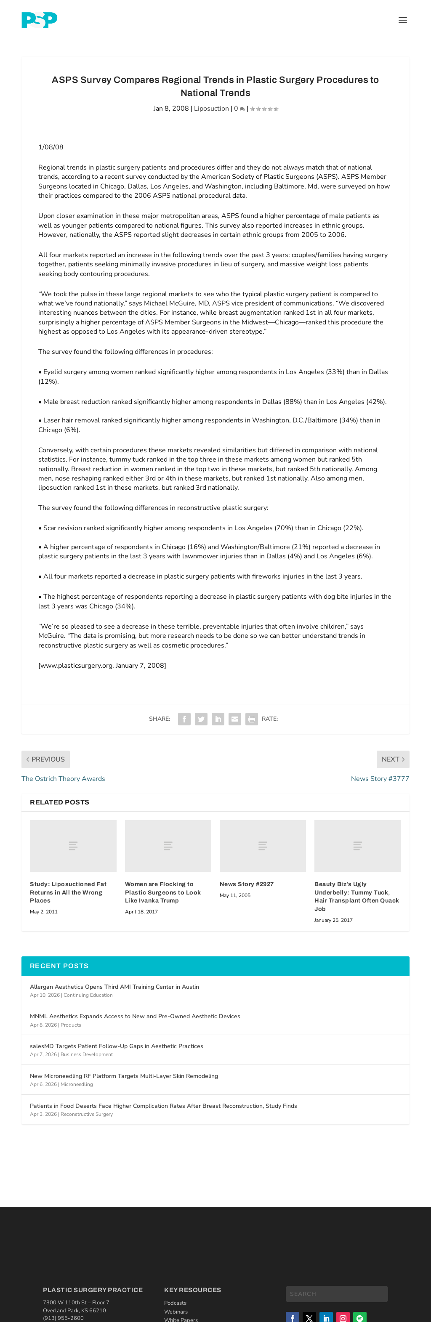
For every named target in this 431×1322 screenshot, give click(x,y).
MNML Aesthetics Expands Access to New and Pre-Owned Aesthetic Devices (135, 1016)
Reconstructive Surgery (87, 1114)
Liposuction (211, 108)
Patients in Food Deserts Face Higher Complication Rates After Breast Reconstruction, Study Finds (163, 1106)
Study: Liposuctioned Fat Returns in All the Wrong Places (68, 892)
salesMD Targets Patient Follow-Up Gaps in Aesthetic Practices (116, 1046)
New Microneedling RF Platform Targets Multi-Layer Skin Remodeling (124, 1076)
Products (71, 1025)
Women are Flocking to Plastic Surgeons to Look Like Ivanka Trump (163, 892)
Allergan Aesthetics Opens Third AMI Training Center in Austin (114, 987)
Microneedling (77, 1084)
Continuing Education (88, 995)
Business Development (87, 1054)
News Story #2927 (247, 884)
